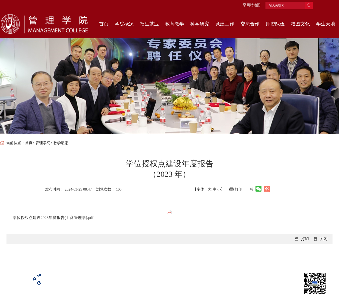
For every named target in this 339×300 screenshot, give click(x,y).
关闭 (324, 239)
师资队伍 (275, 23)
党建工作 (224, 23)
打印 (238, 189)
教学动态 (60, 143)
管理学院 (42, 143)
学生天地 (325, 23)
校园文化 (300, 23)
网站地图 (253, 5)
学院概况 (124, 23)
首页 (103, 23)
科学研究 (199, 23)
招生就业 (149, 23)
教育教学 (174, 23)
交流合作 (250, 23)
